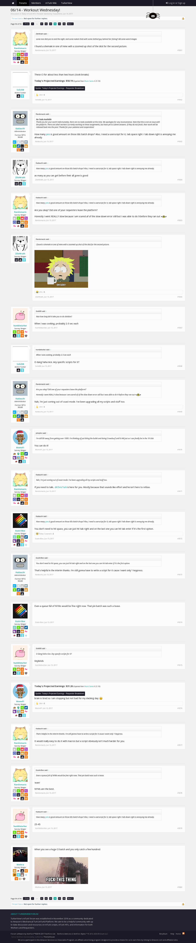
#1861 (179, 50)
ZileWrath (20, 177)
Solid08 (20, 90)
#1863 (179, 141)
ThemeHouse (49, 937)
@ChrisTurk (61, 487)
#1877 (179, 745)
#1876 (179, 708)
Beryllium (163, 934)
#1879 (179, 828)
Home (13, 3)
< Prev (26, 24)
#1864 (179, 180)
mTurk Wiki (51, 3)
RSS (183, 933)
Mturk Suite (88, 81)
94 (55, 24)
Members (36, 3)
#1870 (179, 450)
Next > (70, 24)
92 (46, 24)
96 (64, 24)
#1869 (179, 412)
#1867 (179, 328)
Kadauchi (20, 128)
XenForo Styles (80, 934)
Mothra (20, 864)
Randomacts (20, 48)
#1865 (179, 220)
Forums (23, 3)
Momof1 (20, 447)
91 (42, 24)
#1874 (179, 622)
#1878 (179, 793)
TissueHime (57, 14)
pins (48, 134)
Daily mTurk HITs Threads (32, 14)
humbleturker (20, 325)
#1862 (179, 100)
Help (172, 934)
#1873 (179, 575)
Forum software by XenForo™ (33, 934)
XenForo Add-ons (64, 934)
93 (51, 24)
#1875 (179, 665)
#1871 (179, 491)
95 (59, 24)
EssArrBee (20, 530)
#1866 (179, 297)
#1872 (179, 539)
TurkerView (66, 3)
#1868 (179, 366)
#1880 (179, 887)
